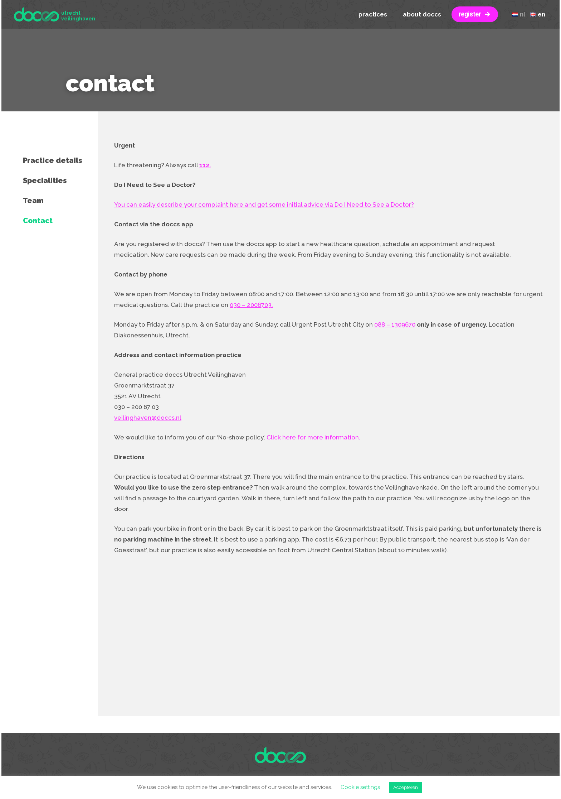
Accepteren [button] (405, 787)
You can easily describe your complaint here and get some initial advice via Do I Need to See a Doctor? (264, 204)
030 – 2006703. (251, 304)
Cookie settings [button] (360, 787)
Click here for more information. (313, 437)
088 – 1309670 (394, 324)
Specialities (45, 180)
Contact (38, 220)
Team (33, 200)
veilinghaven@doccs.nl (147, 417)
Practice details (52, 160)
